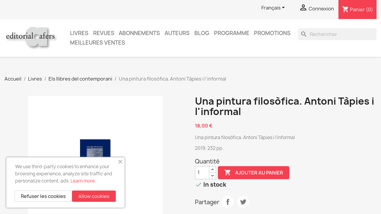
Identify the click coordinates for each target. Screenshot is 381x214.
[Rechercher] (337, 34)
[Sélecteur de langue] (274, 8)
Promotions (272, 33)
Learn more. (83, 181)
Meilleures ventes (97, 42)
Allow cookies (94, 196)
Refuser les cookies (43, 196)
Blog (201, 33)
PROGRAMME (231, 33)
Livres (79, 33)
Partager (228, 202)
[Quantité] (202, 172)
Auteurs (177, 33)
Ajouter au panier (253, 173)
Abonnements (139, 33)
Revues (103, 33)
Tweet (243, 202)
